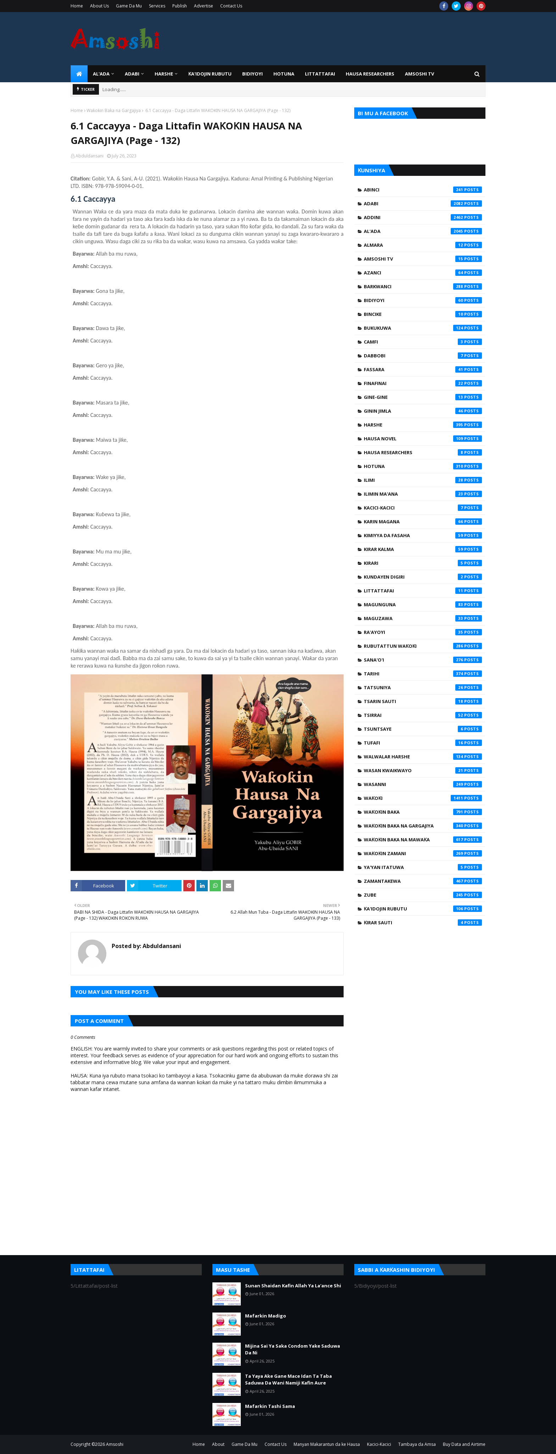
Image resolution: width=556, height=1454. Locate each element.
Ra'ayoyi (423, 632)
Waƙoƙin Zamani (423, 853)
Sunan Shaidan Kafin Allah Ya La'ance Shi (293, 1285)
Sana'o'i (423, 660)
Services (157, 6)
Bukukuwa (423, 328)
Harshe (423, 425)
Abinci (423, 189)
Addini (423, 217)
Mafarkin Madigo (265, 1316)
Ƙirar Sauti (423, 922)
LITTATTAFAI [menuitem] (320, 74)
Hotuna (423, 466)
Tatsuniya (423, 687)
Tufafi (423, 743)
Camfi (423, 342)
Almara (423, 245)
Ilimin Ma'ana (423, 494)
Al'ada (423, 231)
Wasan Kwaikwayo (423, 770)
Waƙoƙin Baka (423, 812)
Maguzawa (423, 618)
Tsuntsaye (423, 729)
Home (77, 6)
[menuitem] (79, 73)
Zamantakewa (423, 881)
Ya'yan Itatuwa (423, 867)
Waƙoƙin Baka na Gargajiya (114, 110)
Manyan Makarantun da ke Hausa (327, 1444)
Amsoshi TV (423, 259)
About (218, 1444)
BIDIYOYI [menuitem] (252, 74)
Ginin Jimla (423, 411)
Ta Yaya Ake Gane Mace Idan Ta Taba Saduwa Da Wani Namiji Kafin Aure (288, 1379)
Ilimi (423, 480)
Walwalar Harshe (423, 756)
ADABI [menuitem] (132, 74)
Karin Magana (423, 521)
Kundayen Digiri (423, 577)
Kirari (423, 563)
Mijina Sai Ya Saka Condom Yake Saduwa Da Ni (292, 1349)
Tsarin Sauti (423, 701)
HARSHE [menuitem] (164, 74)
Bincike (423, 314)
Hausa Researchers (423, 452)
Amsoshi (114, 1444)
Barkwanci (423, 286)
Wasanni (423, 784)
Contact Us (231, 6)
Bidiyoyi (423, 300)
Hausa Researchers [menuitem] (370, 74)
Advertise (203, 6)
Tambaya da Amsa (417, 1444)
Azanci (423, 272)
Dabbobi (423, 355)
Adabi (423, 203)
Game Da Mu (129, 6)
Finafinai (423, 383)
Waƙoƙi (423, 798)
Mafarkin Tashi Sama (270, 1406)
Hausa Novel (423, 438)
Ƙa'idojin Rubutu (423, 909)
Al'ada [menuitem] (101, 74)
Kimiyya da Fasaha (423, 535)
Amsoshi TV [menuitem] (419, 74)
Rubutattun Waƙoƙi (423, 646)
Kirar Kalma (423, 549)
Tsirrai (423, 715)
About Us (99, 6)
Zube (423, 895)
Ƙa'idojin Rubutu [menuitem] (210, 74)
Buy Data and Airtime (464, 1444)
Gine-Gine (423, 397)
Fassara (423, 369)
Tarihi (423, 673)
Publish (179, 6)
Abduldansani (90, 156)
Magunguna (423, 604)
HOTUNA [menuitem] (283, 74)
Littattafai (423, 590)
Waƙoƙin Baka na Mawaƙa (423, 839)
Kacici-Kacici (423, 508)
